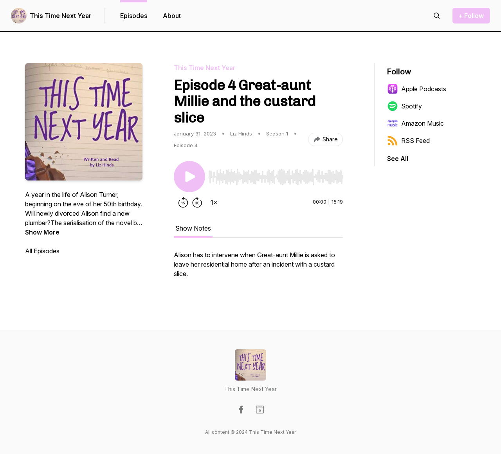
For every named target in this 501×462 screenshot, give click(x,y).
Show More (42, 232)
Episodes (133, 16)
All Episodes (42, 251)
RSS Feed (408, 140)
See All (397, 158)
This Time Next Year (61, 16)
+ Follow (471, 16)
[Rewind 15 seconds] (183, 202)
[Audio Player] (275, 174)
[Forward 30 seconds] (197, 202)
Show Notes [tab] (193, 228)
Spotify (404, 106)
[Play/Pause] (189, 176)
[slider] (275, 177)
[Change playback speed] (214, 202)
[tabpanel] (258, 268)
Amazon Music (415, 123)
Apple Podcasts (416, 88)
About (172, 16)
